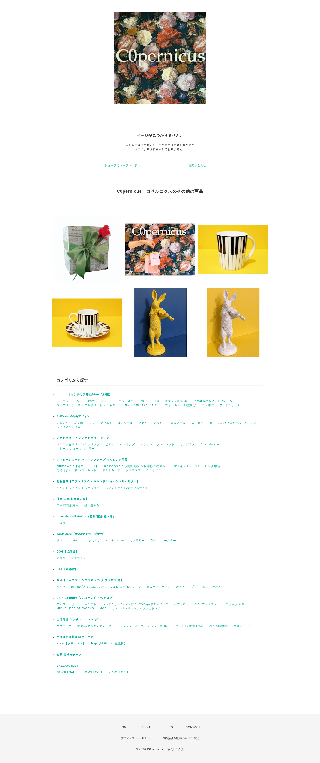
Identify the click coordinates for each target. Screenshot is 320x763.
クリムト (106, 422)
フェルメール (177, 422)
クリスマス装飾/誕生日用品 (75, 637)
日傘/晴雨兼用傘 (67, 505)
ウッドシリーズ (229, 405)
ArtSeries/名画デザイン (73, 416)
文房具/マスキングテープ (94, 626)
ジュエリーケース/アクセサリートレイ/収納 (86, 405)
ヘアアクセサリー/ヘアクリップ (78, 444)
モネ (92, 422)
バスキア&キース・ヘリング (237, 422)
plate (75, 540)
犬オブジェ (78, 558)
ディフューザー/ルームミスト (77, 604)
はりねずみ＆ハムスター (87, 586)
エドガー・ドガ (202, 422)
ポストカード (111, 470)
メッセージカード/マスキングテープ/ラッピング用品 (92, 459)
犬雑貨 (61, 558)
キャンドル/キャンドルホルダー (78, 487)
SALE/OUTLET (67, 665)
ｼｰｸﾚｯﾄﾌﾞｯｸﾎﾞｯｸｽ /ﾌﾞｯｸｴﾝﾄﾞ (140, 405)
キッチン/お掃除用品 (189, 626)
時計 (157, 401)
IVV (152, 540)
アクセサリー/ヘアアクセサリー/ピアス (83, 438)
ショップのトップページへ (123, 165)
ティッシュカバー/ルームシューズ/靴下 (143, 626)
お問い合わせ (197, 165)
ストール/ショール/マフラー (76, 448)
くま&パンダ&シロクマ (125, 586)
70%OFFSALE (119, 672)
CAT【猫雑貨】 (67, 569)
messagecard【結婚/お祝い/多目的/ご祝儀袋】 (136, 466)
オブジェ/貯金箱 (176, 401)
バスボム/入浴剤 (234, 604)
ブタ (194, 586)
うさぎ (61, 586)
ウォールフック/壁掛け (180, 405)
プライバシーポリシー (136, 738)
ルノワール (125, 422)
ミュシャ (63, 422)
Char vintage (210, 444)
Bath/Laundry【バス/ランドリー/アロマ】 (86, 597)
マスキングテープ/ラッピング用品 (197, 466)
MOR (103, 608)
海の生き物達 (211, 586)
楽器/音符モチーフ (69, 654)
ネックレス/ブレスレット (157, 444)
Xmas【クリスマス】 (71, 643)
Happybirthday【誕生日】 (109, 643)
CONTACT (193, 727)
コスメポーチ (243, 626)
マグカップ (93, 540)
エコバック (64, 626)
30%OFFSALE (67, 672)
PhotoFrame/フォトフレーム (212, 401)
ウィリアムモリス (69, 427)
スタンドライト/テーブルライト (126, 487)
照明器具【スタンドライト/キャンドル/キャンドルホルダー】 (98, 481)
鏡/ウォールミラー (100, 401)
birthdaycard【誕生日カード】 (78, 466)
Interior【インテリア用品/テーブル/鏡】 (84, 394)
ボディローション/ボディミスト (195, 604)
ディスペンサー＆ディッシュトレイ (136, 608)
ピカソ (143, 422)
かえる (180, 586)
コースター (168, 540)
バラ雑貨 (208, 405)
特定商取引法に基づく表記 (181, 738)
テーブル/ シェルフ (70, 401)
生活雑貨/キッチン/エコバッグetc (79, 619)
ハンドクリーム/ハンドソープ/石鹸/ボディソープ (135, 604)
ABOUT (146, 727)
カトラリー (137, 540)
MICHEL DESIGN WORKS (75, 608)
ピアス (109, 444)
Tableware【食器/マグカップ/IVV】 (81, 534)
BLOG (169, 727)
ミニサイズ (153, 470)
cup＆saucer (115, 540)
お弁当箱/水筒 (218, 626)
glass (60, 540)
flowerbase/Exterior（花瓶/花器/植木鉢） (86, 516)
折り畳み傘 (91, 505)
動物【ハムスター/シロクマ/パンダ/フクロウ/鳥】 (90, 580)
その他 (157, 422)
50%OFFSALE (93, 672)
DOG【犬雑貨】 (67, 551)
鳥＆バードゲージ (159, 586)
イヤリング (127, 444)
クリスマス (133, 470)
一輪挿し (63, 523)
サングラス (187, 444)
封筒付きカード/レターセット (77, 470)
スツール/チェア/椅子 (133, 401)
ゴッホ (78, 422)
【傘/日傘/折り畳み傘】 (73, 499)
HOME (124, 727)
